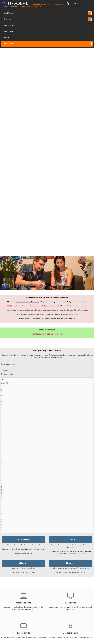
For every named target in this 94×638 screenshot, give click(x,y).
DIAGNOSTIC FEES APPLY (31, 7)
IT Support (8, 19)
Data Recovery (9, 25)
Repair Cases (9, 31)
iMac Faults (70, 603)
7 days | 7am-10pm (10, 7)
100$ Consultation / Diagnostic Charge (21, 306)
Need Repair (8, 13)
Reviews (7, 38)
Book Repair (8, 44)
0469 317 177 (77, 4)
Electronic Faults (70, 633)
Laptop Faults (23, 633)
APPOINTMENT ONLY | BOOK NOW (48, 4)
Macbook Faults (23, 603)
